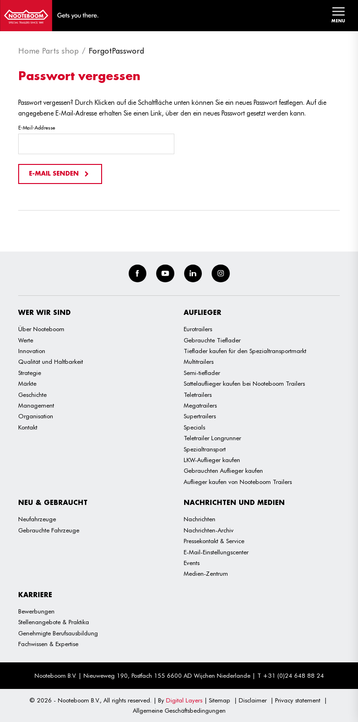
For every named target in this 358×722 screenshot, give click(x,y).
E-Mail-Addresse (36, 127)
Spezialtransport (205, 449)
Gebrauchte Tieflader (212, 340)
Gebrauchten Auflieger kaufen (223, 470)
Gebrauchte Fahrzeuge (48, 530)
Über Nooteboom (41, 329)
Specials (194, 427)
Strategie (29, 372)
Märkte (27, 383)
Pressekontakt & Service (214, 541)
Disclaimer (253, 700)
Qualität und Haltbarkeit (50, 361)
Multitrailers (198, 361)
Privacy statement (297, 700)
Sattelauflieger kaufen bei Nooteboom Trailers (244, 383)
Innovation (31, 350)
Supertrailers (200, 416)
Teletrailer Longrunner (212, 438)
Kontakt (27, 427)
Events (192, 562)
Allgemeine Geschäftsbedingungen (179, 710)
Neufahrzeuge (37, 519)
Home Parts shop (48, 50)
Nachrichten (199, 519)
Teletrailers (198, 394)
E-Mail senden (60, 173)
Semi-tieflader (202, 372)
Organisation (35, 416)
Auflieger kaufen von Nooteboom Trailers (238, 481)
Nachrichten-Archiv (209, 530)
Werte (25, 340)
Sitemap (219, 700)
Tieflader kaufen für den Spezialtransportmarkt (245, 350)
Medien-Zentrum (206, 573)
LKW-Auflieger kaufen (212, 459)
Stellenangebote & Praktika (53, 622)
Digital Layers (184, 700)
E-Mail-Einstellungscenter (216, 552)
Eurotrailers (198, 329)
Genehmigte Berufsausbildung (58, 633)
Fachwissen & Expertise (48, 643)
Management (36, 405)
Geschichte (32, 394)
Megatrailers (200, 405)
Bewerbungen (36, 611)
